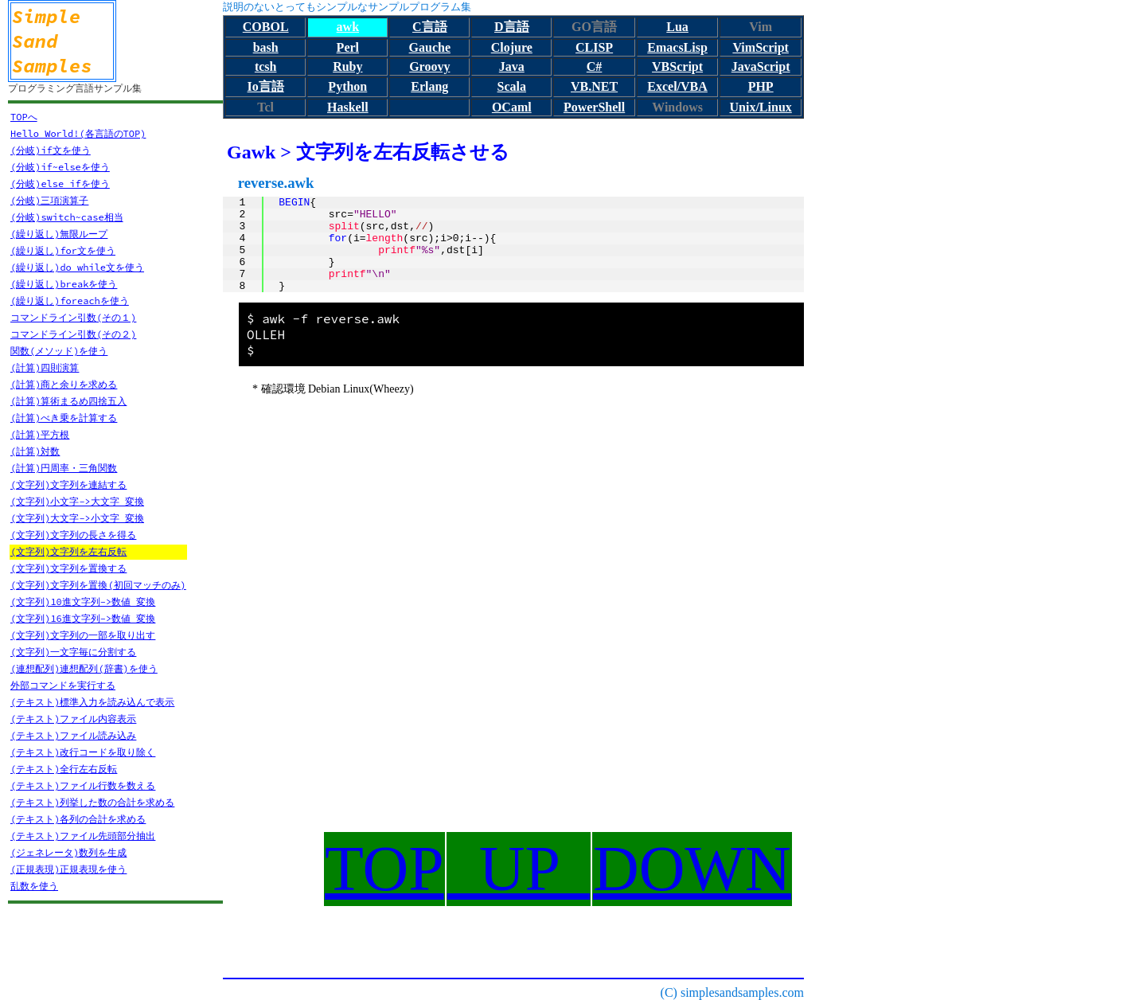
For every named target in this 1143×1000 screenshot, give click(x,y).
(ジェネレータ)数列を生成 (68, 852)
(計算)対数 (35, 451)
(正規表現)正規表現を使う (68, 869)
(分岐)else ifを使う (60, 183)
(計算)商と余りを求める (63, 384)
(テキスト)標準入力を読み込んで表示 (92, 702)
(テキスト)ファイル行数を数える (82, 785)
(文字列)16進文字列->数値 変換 (82, 618)
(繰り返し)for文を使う (62, 250)
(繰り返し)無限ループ (58, 234)
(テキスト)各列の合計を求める (78, 819)
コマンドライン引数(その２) (73, 334)
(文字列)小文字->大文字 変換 (77, 501)
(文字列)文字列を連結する (68, 484)
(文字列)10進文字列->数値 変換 (82, 601)
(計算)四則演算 (44, 367)
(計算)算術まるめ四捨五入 (68, 401)
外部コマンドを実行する (62, 685)
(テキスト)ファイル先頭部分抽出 (82, 836)
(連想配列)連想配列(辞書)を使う (84, 668)
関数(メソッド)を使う (58, 351)
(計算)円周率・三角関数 (63, 468)
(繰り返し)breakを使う (63, 284)
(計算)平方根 (39, 434)
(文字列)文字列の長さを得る (73, 535)
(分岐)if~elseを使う (60, 167)
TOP (384, 869)
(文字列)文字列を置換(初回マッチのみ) (98, 585)
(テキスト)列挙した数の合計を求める (92, 802)
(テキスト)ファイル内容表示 (73, 719)
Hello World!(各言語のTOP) (78, 133)
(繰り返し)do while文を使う (77, 267)
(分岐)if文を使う (50, 150)
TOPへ (23, 117)
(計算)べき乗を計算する (63, 418)
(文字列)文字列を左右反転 (68, 551)
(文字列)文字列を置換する (68, 568)
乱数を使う (34, 886)
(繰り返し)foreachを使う (69, 301)
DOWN (692, 869)
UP (518, 869)
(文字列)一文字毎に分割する (73, 652)
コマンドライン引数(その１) (73, 317)
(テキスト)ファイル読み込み (73, 735)
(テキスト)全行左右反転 (63, 769)
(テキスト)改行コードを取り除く (82, 752)
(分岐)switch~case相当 (66, 217)
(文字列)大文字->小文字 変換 (77, 518)
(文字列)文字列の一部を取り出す (82, 635)
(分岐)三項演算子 (49, 200)
